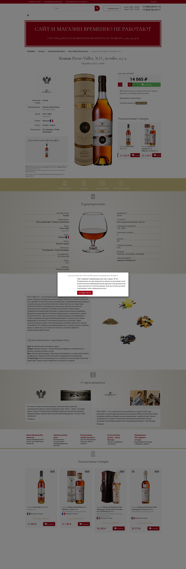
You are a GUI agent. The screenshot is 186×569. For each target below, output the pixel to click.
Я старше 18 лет (85, 293)
